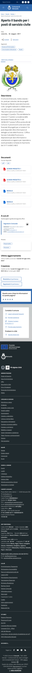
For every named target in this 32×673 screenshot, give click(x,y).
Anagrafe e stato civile (7, 408)
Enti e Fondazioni (6, 387)
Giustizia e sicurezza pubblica (9, 424)
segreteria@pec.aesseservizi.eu (12, 558)
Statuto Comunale (6, 589)
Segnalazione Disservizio (8, 580)
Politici (3, 393)
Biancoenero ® (17, 666)
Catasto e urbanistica (7, 416)
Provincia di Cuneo (6, 620)
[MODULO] (4, 191)
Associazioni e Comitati (7, 485)
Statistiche (4, 605)
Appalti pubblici (5, 410)
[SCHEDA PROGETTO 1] (4, 169)
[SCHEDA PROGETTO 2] (4, 180)
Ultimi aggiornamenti (7, 602)
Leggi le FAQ (4, 575)
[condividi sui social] (5, 39)
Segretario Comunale (10, 223)
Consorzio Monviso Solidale (8, 626)
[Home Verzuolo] (15, 8)
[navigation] (3, 7)
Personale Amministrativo (8, 390)
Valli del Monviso (6, 631)
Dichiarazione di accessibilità (9, 569)
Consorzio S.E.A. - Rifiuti (8, 628)
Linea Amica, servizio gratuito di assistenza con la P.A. (16, 634)
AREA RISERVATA (15, 670)
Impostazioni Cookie (6, 597)
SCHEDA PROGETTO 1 (14, 168)
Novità (7, 14)
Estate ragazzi (5, 453)
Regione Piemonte (6, 617)
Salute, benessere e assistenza (9, 433)
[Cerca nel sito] (27, 8)
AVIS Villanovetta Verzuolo (8, 637)
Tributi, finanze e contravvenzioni (10, 435)
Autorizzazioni (5, 413)
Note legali (4, 594)
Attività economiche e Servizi (9, 482)
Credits (3, 600)
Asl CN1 (3, 623)
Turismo (3, 438)
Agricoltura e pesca (6, 402)
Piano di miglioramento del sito (9, 572)
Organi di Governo (6, 376)
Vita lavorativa (5, 441)
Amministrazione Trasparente (9, 566)
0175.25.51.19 (7, 496)
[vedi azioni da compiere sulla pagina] (14, 39)
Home (2, 14)
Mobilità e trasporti (6, 430)
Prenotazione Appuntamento (9, 577)
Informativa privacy (6, 591)
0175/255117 (13, 230)
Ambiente (4, 405)
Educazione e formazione (8, 422)
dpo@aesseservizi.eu (11, 556)
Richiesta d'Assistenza (7, 583)
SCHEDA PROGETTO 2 (14, 180)
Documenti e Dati (6, 384)
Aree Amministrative (7, 379)
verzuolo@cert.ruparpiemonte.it (14, 502)
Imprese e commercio (7, 427)
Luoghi (3, 471)
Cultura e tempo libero (7, 419)
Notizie (12, 14)
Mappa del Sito (5, 608)
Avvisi (2, 459)
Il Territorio (4, 474)
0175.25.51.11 (7, 494)
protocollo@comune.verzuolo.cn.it (15, 232)
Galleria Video (5, 479)
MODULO (10, 191)
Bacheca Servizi (5, 586)
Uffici (2, 382)
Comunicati (4, 456)
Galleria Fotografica (6, 476)
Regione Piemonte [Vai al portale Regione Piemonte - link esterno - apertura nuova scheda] (6, 2)
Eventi (3, 468)
